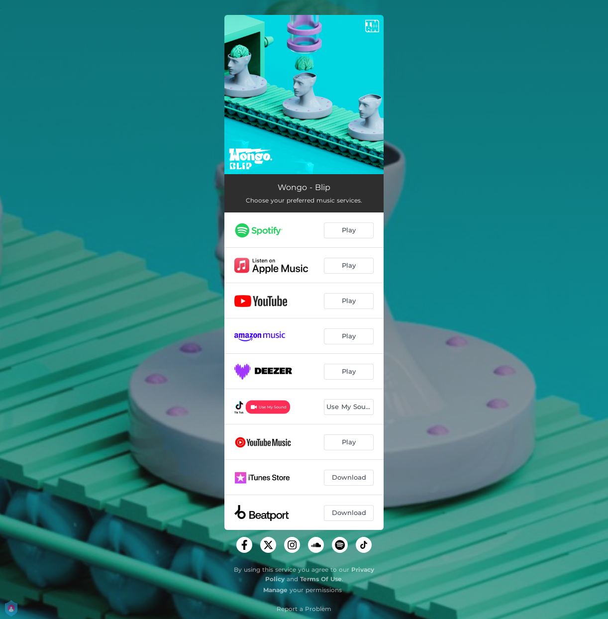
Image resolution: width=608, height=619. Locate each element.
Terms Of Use (321, 579)
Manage (275, 590)
